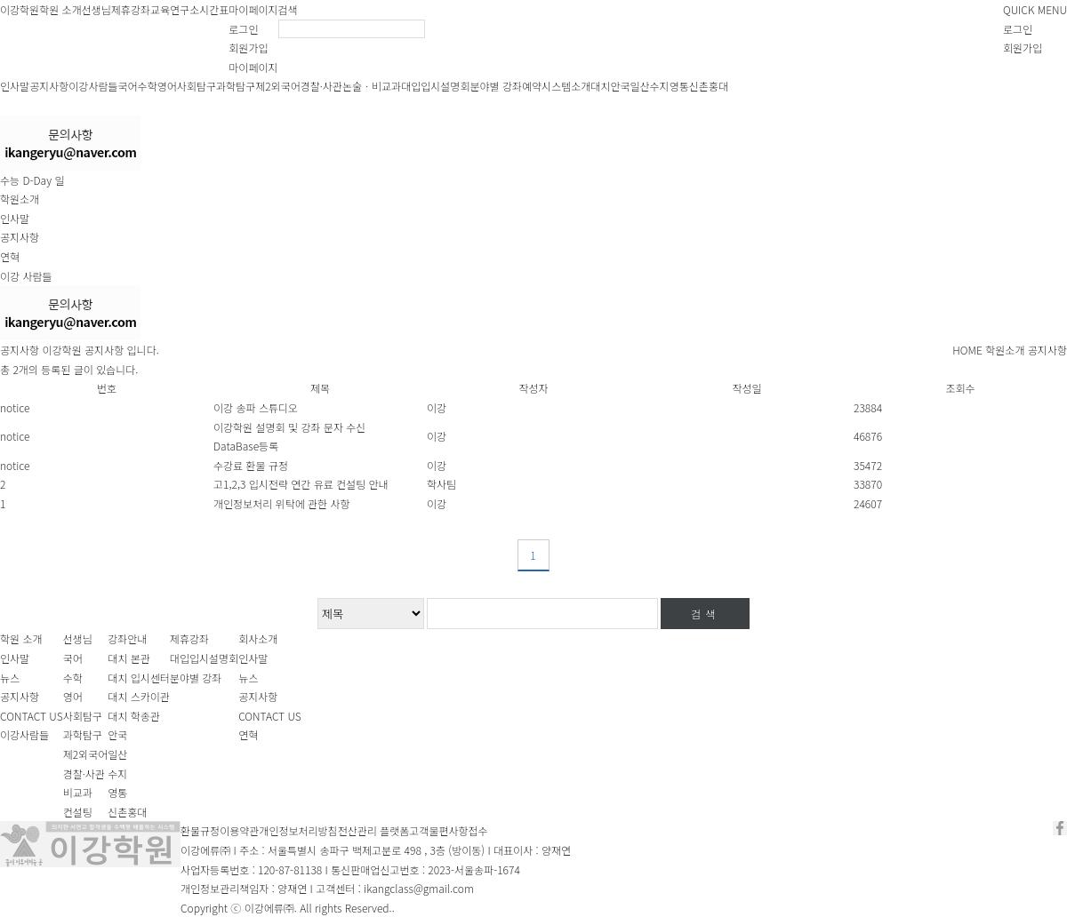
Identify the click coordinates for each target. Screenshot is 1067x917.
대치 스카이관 (139, 696)
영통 (679, 85)
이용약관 (239, 830)
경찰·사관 (321, 85)
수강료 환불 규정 (250, 465)
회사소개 (257, 638)
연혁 (10, 256)
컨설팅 (77, 811)
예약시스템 (546, 85)
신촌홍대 (708, 85)
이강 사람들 (26, 275)
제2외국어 (278, 85)
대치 (600, 85)
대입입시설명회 (435, 85)
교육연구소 (174, 9)
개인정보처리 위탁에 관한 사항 (281, 503)
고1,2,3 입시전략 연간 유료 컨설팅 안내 (301, 483)
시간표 (214, 9)
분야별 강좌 (495, 85)
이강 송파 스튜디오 (255, 407)
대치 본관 (129, 658)
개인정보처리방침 (298, 830)
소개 (580, 85)
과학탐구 (235, 85)
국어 (128, 85)
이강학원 (19, 9)
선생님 (96, 9)
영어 (167, 85)
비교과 (77, 792)
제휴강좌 (130, 9)
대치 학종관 (134, 715)
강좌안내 (127, 638)
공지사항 (48, 85)
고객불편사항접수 (448, 830)
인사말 (14, 85)
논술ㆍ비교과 (371, 85)
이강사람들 (92, 85)
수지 (660, 85)
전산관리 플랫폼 (374, 830)
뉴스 (10, 677)
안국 (620, 85)
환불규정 (200, 830)
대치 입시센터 (139, 677)
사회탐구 (196, 85)
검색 (288, 9)
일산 (639, 85)
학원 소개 (60, 9)
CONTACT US (31, 715)
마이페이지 (253, 9)
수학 (147, 85)
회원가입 (248, 47)
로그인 (243, 28)
